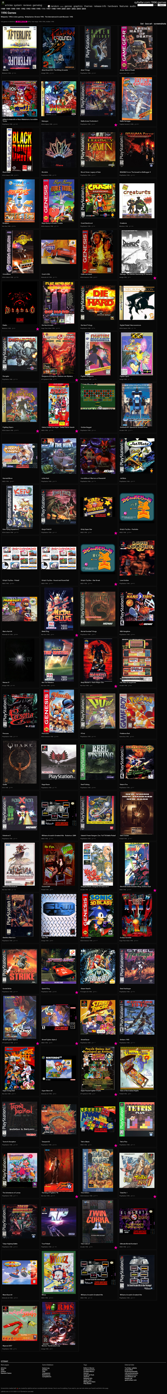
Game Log (45, 1368)
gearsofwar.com (131, 1380)
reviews (27, 5)
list (141, 23)
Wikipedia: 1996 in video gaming (12, 17)
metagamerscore (131, 1375)
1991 (18, 9)
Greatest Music (89, 1371)
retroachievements (131, 1373)
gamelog (37, 5)
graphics (77, 6)
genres (68, 6)
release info (100, 6)
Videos (3, 1371)
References (46, 1375)
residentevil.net (130, 1376)
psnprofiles (129, 1370)
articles (9, 5)
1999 (58, 9)
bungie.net (128, 1378)
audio (133, 6)
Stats (2, 1370)
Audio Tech (87, 1380)
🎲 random (53, 6)
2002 (74, 9)
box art (148, 23)
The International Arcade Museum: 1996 (59, 17)
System (44, 1370)
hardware (113, 6)
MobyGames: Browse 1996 (34, 17)
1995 (38, 9)
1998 (53, 9)
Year (43, 1371)
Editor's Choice (89, 1368)
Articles (3, 1368)
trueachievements (131, 1371)
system (18, 5)
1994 (33, 9)
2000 (63, 9)
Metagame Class (89, 1382)
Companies (46, 1373)
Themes (86, 1376)
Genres (86, 1373)
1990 (13, 9)
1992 (23, 9)
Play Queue (87, 1383)
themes (88, 6)
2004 (84, 9)
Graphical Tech (89, 1375)
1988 (3, 9)
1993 (28, 9)
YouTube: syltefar (131, 1368)
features (123, 6)
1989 (8, 9)
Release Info (88, 1378)
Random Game (6, 1373)
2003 (79, 9)
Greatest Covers (89, 1370)
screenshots (160, 23)
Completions (46, 1376)
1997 (48, 9)
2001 (68, 9)
